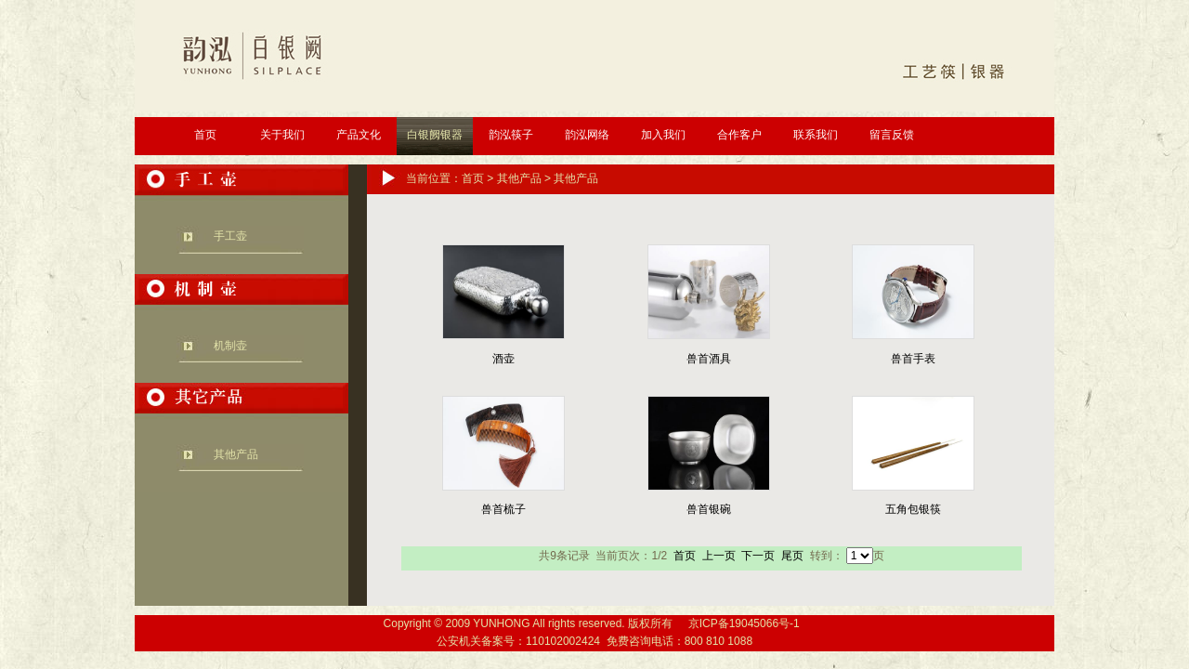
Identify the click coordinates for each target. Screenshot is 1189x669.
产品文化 (358, 134)
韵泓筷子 (511, 134)
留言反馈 (891, 134)
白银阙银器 (435, 134)
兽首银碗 (708, 509)
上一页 (719, 555)
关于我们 (282, 134)
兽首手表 (913, 358)
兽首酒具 (708, 358)
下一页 (758, 555)
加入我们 (663, 134)
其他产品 (236, 454)
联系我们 (815, 134)
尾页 (792, 555)
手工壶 (230, 236)
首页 (205, 134)
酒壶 (503, 358)
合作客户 (739, 134)
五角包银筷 (913, 509)
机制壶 (230, 345)
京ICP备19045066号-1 (744, 623)
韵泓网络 (587, 134)
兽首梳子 (503, 509)
